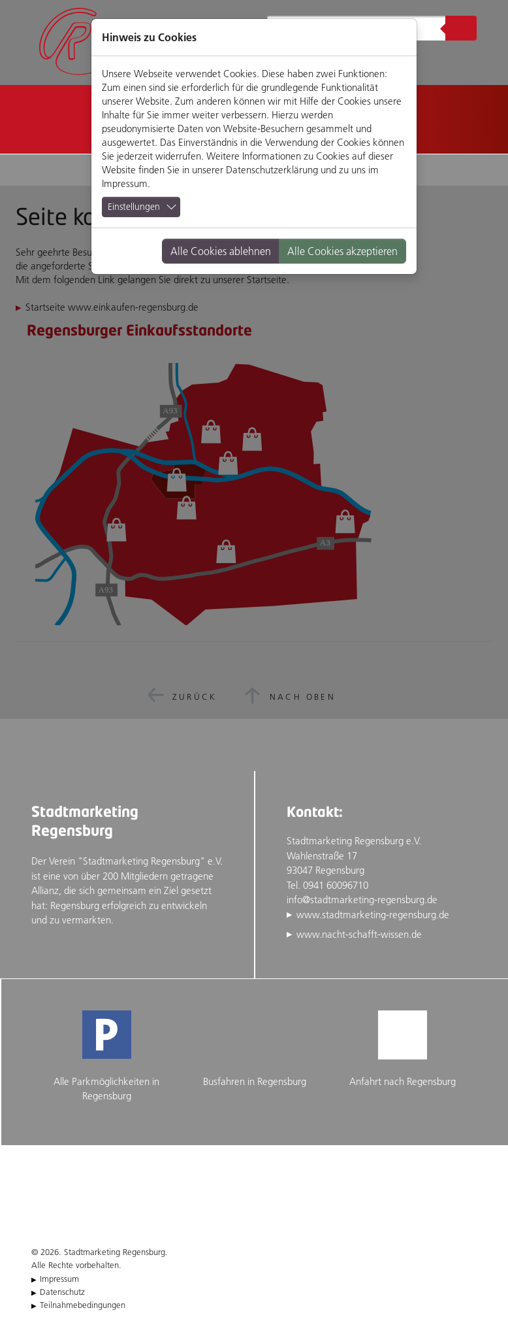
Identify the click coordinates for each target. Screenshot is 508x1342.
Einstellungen (134, 207)
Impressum (125, 183)
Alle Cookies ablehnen (220, 251)
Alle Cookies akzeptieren (342, 251)
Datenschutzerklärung (272, 169)
